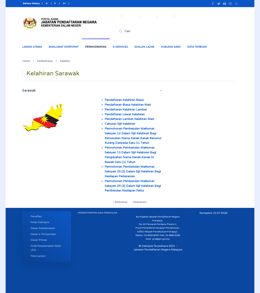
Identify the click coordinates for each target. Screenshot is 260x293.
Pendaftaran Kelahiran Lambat (126, 109)
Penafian (36, 216)
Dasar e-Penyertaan (43, 234)
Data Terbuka (197, 46)
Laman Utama (32, 46)
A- (47, 3)
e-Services (120, 46)
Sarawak (29, 91)
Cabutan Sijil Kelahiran (120, 124)
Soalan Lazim (144, 46)
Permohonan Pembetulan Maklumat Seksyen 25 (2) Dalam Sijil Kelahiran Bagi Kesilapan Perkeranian (133, 171)
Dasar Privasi (39, 240)
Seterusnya (120, 202)
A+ (64, 3)
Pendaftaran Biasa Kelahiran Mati (128, 105)
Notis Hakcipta (40, 222)
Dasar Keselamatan (43, 228)
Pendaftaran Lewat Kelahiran (125, 114)
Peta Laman (38, 256)
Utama (26, 61)
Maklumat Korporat (63, 46)
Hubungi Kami (171, 46)
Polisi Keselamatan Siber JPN (46, 248)
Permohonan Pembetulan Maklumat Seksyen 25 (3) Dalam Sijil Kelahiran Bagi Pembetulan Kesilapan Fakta (133, 185)
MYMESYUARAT (34, 290)
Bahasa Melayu (31, 3)
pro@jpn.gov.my (161, 239)
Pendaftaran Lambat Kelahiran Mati (129, 119)
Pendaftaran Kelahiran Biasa (124, 100)
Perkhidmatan (95, 46)
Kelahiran (65, 61)
